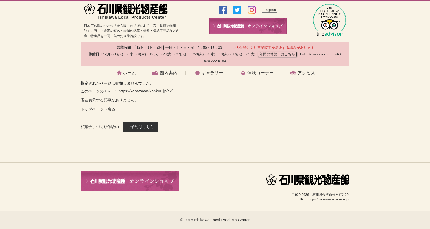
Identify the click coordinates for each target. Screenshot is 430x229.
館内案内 (168, 73)
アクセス (306, 73)
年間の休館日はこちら (277, 54)
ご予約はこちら (140, 127)
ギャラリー (212, 73)
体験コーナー (260, 73)
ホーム (129, 73)
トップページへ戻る (98, 109)
